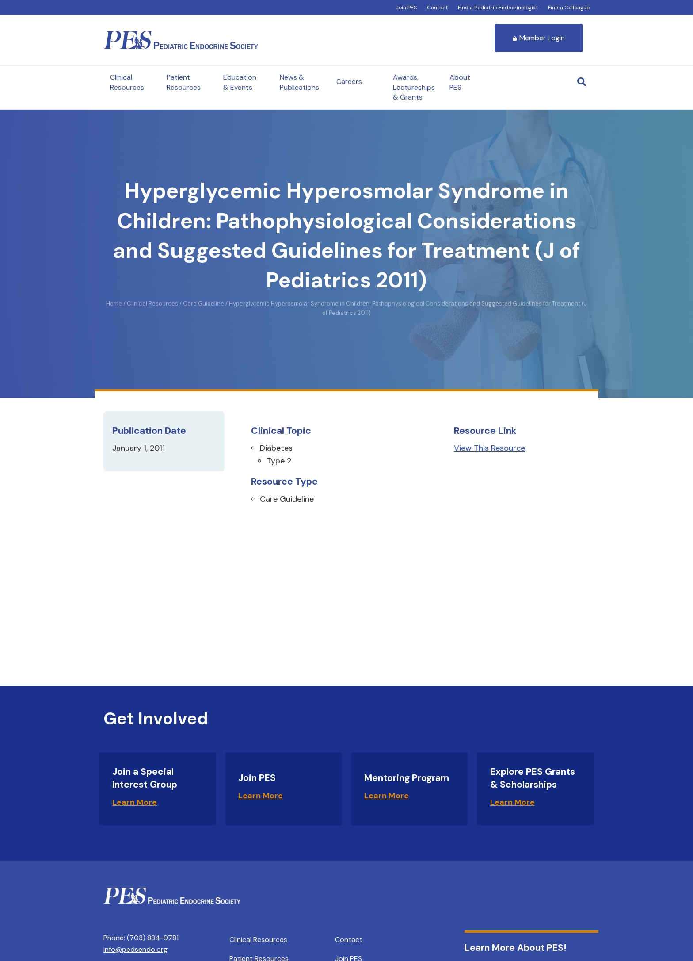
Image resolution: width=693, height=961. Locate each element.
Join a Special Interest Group (144, 778)
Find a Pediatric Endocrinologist (498, 7)
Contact (437, 7)
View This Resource (489, 448)
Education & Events (239, 82)
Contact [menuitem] (348, 939)
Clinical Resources (127, 82)
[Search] (582, 82)
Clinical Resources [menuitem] (258, 939)
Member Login (539, 37)
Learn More (134, 802)
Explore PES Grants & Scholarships (532, 778)
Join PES (406, 7)
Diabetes (276, 448)
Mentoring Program (406, 778)
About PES (459, 82)
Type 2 (279, 461)
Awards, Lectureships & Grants (414, 87)
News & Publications (299, 82)
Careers (349, 81)
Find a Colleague (569, 7)
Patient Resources (184, 82)
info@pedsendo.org (135, 949)
